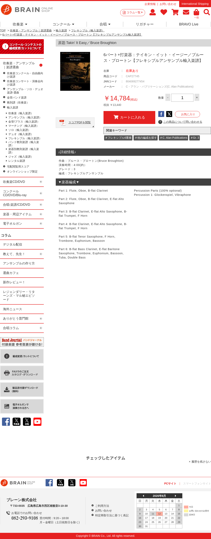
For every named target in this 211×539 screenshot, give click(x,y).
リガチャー (145, 24)
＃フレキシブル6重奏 (118, 137)
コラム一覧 (135, 12)
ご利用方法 (102, 505)
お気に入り (188, 114)
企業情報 (150, 4)
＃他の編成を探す (146, 137)
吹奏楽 (20, 24)
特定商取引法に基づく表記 (112, 515)
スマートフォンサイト (197, 483)
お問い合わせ (168, 4)
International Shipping (195, 3)
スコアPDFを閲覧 (79, 122)
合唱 (105, 24)
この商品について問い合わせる (180, 122)
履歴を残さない (201, 461)
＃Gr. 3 (194, 137)
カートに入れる (129, 117)
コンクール (63, 24)
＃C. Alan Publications (173, 137)
